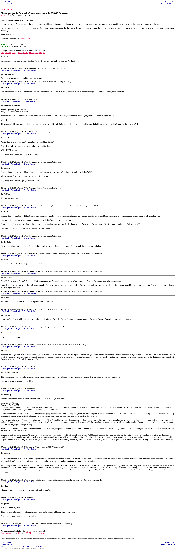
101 (36, 53)
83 (2, 99)
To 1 (23, 238)
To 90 (24, 500)
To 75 (24, 391)
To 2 (23, 101)
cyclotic (31, 345)
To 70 (24, 190)
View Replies (31, 70)
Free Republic (6, 2)
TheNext (32, 132)
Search (9, 4)
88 (2, 236)
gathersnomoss (34, 68)
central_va (33, 82)
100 (2, 524)
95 (2, 367)
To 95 (24, 449)
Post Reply (6, 70)
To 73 (24, 311)
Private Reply (16, 70)
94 (2, 345)
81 (2, 68)
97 (2, 447)
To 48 (24, 293)
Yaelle (31, 498)
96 (2, 389)
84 (2, 132)
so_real (31, 480)
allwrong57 (33, 99)
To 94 (24, 526)
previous (8, 53)
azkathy (32, 447)
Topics (163, 4)
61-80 (25, 53)
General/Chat (170, 2)
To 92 (24, 347)
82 (2, 82)
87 (2, 206)
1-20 (13, 53)
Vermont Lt (33, 389)
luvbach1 (32, 206)
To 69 (24, 134)
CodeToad (32, 309)
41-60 (20, 53)
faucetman (33, 162)
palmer (31, 254)
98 (2, 480)
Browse (3, 4)
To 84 (24, 329)
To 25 (24, 273)
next (40, 53)
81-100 (31, 53)
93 (2, 327)
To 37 (24, 208)
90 (2, 271)
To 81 (24, 84)
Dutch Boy (33, 367)
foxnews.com (25, 39)
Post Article (171, 4)
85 (2, 162)
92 (2, 309)
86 (2, 188)
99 (2, 498)
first (2, 53)
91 (2, 291)
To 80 (24, 70)
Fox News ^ (5, 16)
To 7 (23, 369)
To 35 (24, 482)
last (44, 53)
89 (2, 254)
